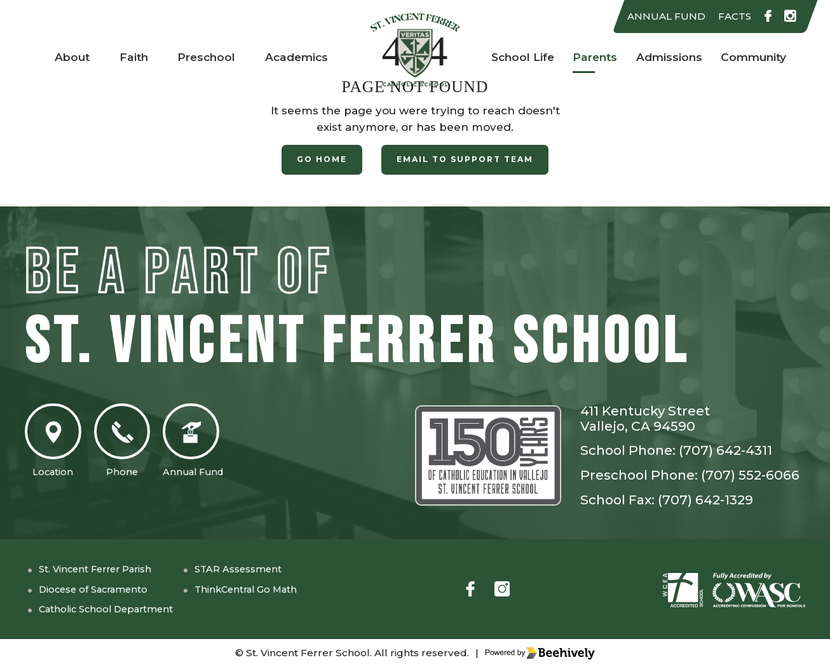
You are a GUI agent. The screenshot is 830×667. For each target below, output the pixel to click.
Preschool (204, 57)
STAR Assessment (270, 568)
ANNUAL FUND (655, 16)
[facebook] (765, 17)
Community (755, 57)
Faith (130, 57)
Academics (297, 57)
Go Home (315, 160)
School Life (520, 57)
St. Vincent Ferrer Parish (108, 568)
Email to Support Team (467, 160)
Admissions (667, 57)
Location (56, 445)
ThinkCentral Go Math (281, 589)
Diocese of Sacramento (103, 589)
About (70, 57)
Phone (133, 445)
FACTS (729, 16)
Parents (593, 57)
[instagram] (789, 17)
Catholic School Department (118, 609)
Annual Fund (213, 445)
